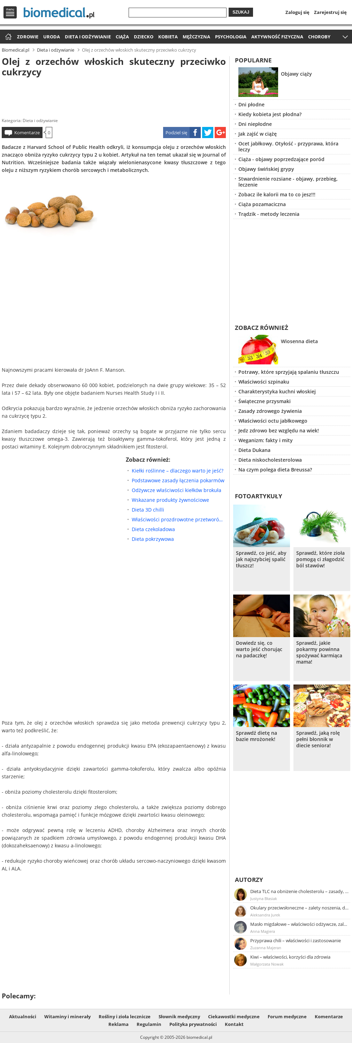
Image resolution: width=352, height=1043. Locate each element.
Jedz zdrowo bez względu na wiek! (278, 430)
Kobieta (168, 36)
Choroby (319, 36)
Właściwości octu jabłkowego (272, 420)
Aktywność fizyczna (277, 36)
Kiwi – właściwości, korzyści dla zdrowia (290, 957)
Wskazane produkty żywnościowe (170, 500)
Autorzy (249, 880)
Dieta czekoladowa (153, 529)
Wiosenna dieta (299, 341)
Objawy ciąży (296, 73)
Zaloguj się (297, 12)
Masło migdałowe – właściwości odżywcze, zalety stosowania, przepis (299, 924)
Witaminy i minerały (67, 1016)
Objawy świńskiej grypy (266, 169)
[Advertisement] (114, 95)
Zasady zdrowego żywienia (270, 411)
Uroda (51, 36)
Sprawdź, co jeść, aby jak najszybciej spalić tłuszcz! (261, 559)
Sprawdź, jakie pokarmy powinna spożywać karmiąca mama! (319, 652)
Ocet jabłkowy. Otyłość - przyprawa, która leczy (288, 146)
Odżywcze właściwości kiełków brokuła (176, 490)
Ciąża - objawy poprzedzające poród (281, 159)
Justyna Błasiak (263, 898)
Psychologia (230, 36)
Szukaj (240, 12)
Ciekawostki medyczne (234, 1016)
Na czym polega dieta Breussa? (275, 469)
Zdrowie (27, 36)
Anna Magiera (262, 931)
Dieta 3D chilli (148, 509)
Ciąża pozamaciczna (262, 204)
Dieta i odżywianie (88, 36)
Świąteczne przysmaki (264, 401)
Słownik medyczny (179, 1016)
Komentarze (27, 132)
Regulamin (149, 1024)
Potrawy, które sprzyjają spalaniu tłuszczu (288, 372)
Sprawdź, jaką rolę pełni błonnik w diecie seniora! (318, 739)
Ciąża (122, 36)
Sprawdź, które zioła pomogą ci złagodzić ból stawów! (320, 559)
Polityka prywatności (193, 1024)
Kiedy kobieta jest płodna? (269, 114)
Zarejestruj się (330, 12)
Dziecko (143, 36)
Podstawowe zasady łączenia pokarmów (178, 480)
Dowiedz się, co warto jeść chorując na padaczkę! (259, 649)
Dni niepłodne (255, 124)
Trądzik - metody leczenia (268, 214)
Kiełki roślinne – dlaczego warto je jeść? (177, 470)
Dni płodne (251, 104)
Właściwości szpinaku (263, 381)
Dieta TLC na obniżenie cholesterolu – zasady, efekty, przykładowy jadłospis (299, 891)
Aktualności (22, 1016)
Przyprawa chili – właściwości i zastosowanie (295, 940)
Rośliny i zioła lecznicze (125, 1016)
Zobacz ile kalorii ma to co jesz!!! (276, 194)
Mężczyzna (196, 36)
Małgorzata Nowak (267, 964)
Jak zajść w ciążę (257, 133)
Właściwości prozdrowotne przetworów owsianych (179, 519)
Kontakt (234, 1024)
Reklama (118, 1024)
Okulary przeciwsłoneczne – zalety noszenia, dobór (299, 908)
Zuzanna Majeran (265, 947)
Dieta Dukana (254, 450)
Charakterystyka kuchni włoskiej (277, 391)
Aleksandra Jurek (265, 914)
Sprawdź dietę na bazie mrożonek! (256, 736)
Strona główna (7, 37)
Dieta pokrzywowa (153, 539)
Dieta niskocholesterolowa (270, 459)
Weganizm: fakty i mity (265, 440)
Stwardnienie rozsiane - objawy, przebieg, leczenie (288, 181)
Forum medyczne (287, 1016)
